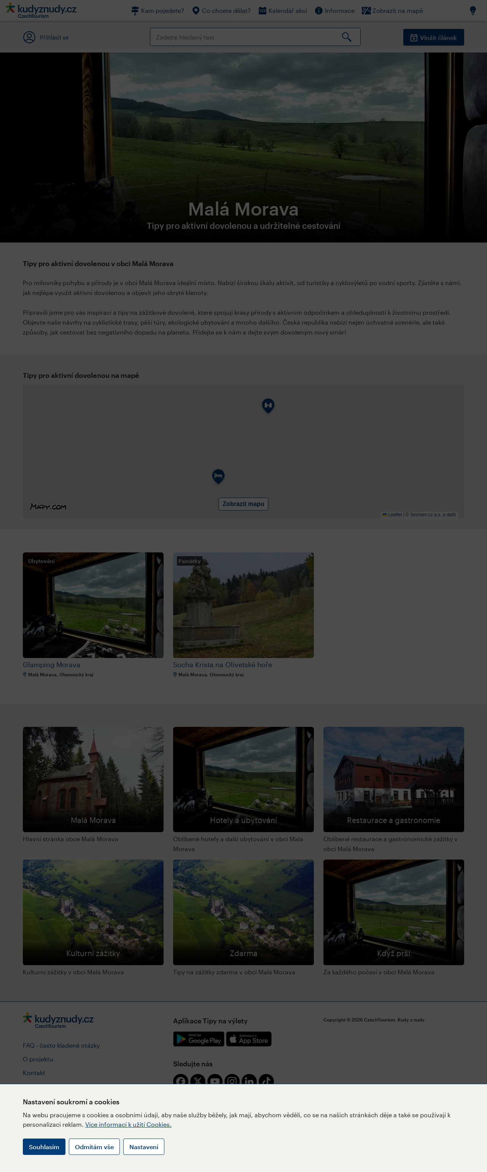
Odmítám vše (94, 1146)
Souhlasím (44, 1146)
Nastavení (143, 1146)
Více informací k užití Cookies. (128, 1124)
